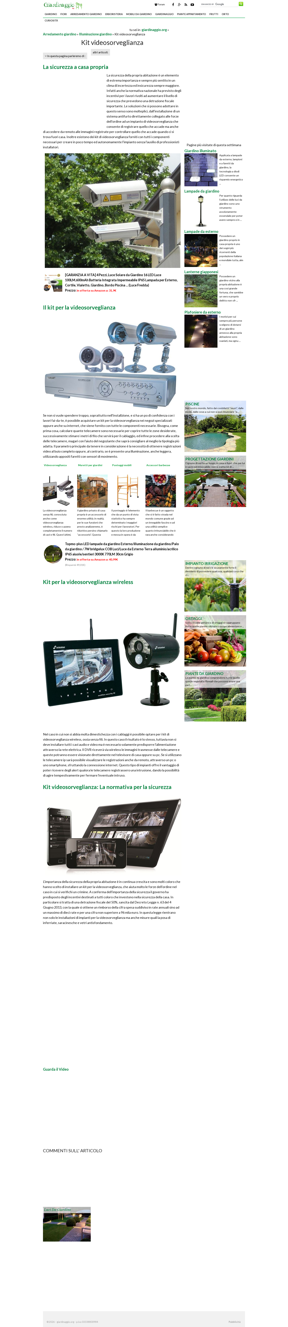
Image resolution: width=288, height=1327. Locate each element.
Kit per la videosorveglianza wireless (88, 582)
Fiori (63, 14)
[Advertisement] (86, 29)
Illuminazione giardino (95, 34)
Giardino (51, 14)
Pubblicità (234, 1321)
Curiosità (51, 20)
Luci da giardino (57, 1210)
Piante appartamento (191, 14)
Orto (225, 14)
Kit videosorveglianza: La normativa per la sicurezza (107, 787)
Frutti (213, 14)
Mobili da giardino (139, 14)
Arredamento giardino (86, 14)
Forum (160, 4)
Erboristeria (114, 14)
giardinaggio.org (154, 30)
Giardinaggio (164, 14)
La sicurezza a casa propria (75, 66)
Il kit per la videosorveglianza (79, 307)
